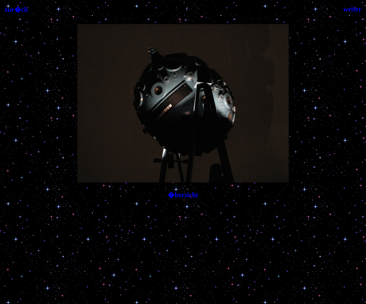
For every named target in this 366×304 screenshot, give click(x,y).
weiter (352, 9)
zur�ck (16, 9)
